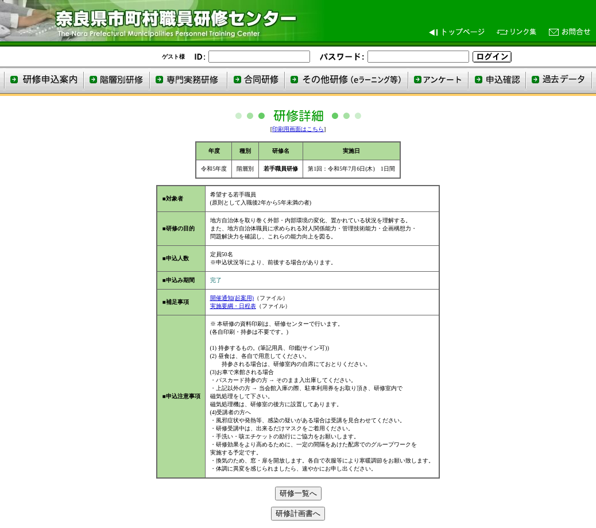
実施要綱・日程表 (233, 306)
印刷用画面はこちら (298, 129)
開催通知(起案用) (232, 298)
